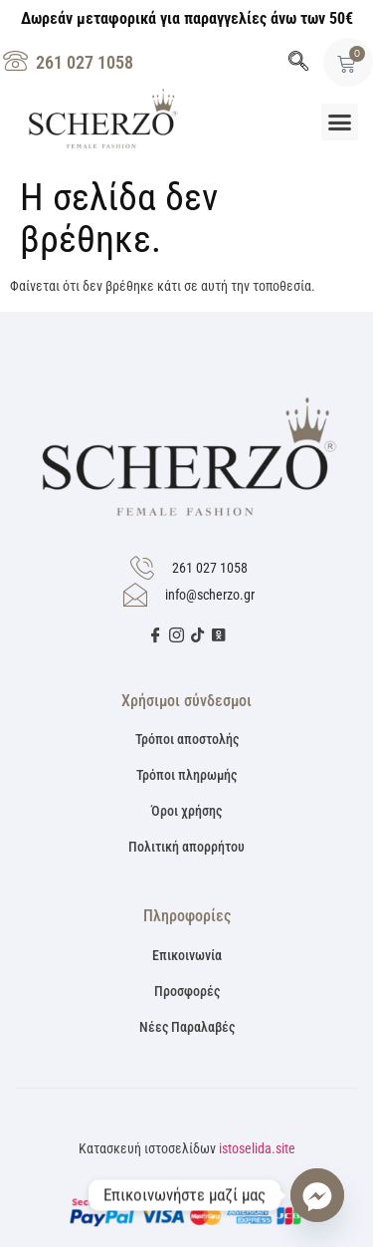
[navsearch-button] (298, 63)
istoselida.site (257, 1148)
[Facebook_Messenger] (317, 1195)
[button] (340, 122)
